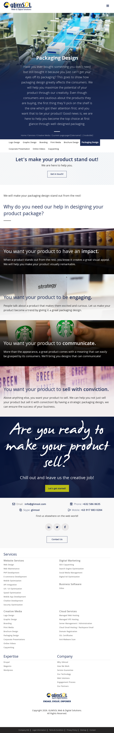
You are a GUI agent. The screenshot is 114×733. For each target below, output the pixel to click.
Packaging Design (90, 142)
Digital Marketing (69, 561)
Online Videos (39, 149)
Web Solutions (63, 678)
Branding (43, 142)
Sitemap (83, 730)
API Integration (10, 585)
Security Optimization (13, 605)
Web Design (9, 565)
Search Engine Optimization (71, 569)
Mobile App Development (15, 597)
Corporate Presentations (14, 639)
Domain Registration (68, 631)
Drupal (7, 662)
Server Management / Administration (75, 623)
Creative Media (43, 135)
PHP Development (11, 573)
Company (65, 657)
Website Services (14, 561)
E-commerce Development (15, 577)
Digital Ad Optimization (69, 577)
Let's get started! (57, 489)
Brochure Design (71, 142)
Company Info (24, 730)
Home (23, 135)
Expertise (11, 657)
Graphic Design (30, 142)
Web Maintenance (11, 569)
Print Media (55, 142)
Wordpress (8, 670)
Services (31, 135)
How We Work (63, 666)
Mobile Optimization (12, 581)
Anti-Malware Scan (67, 639)
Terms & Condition (56, 730)
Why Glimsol (62, 662)
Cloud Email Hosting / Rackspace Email (76, 627)
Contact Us (57, 539)
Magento (7, 666)
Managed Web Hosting (69, 615)
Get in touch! (57, 174)
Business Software (70, 584)
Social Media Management (70, 573)
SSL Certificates (66, 635)
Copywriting (53, 149)
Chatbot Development (13, 601)
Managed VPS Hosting (69, 619)
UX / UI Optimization (13, 589)
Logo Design (14, 142)
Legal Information (39, 730)
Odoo (61, 588)
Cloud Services (68, 611)
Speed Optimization (12, 593)
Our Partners (63, 686)
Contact (93, 730)
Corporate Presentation (19, 149)
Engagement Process (66, 682)
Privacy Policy (72, 730)
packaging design (39, 196)
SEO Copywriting (66, 565)
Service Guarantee (65, 670)
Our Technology (64, 674)
